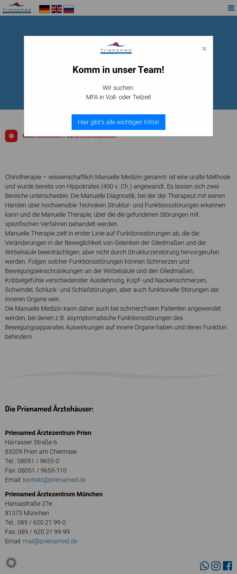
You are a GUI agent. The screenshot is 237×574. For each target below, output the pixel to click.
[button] (11, 562)
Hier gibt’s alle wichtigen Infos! (118, 122)
